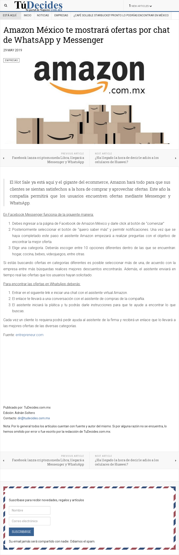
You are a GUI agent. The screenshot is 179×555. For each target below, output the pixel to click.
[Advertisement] (40, 372)
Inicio (27, 15)
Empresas (61, 15)
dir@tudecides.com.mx (34, 418)
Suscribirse (21, 532)
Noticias (43, 15)
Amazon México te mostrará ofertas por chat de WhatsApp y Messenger (86, 34)
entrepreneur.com (29, 335)
